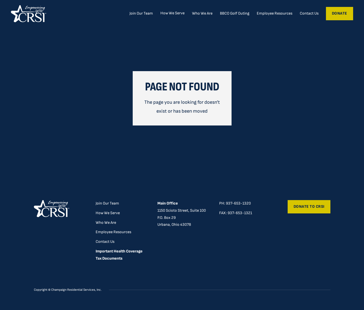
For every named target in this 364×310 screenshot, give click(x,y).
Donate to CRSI (309, 206)
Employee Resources (274, 13)
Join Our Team (141, 13)
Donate (339, 13)
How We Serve (108, 213)
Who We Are (202, 13)
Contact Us (309, 13)
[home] (28, 13)
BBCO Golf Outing (234, 13)
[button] (172, 13)
